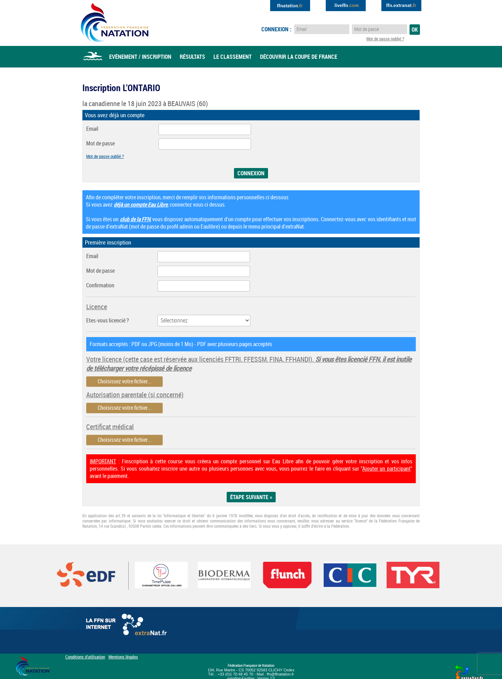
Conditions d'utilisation (85, 657)
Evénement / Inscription (140, 57)
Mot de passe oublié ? (385, 38)
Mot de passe (100, 143)
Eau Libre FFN (114, 22)
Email (92, 129)
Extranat (401, 5)
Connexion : (276, 29)
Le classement (232, 57)
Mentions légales (123, 657)
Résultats (192, 57)
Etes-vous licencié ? (107, 320)
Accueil (93, 57)
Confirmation (100, 285)
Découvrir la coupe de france (298, 57)
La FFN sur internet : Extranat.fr (128, 626)
